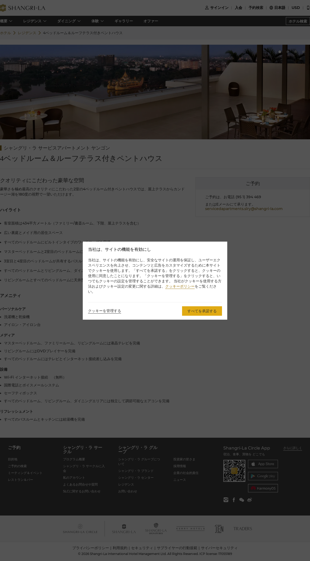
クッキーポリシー (180, 286)
